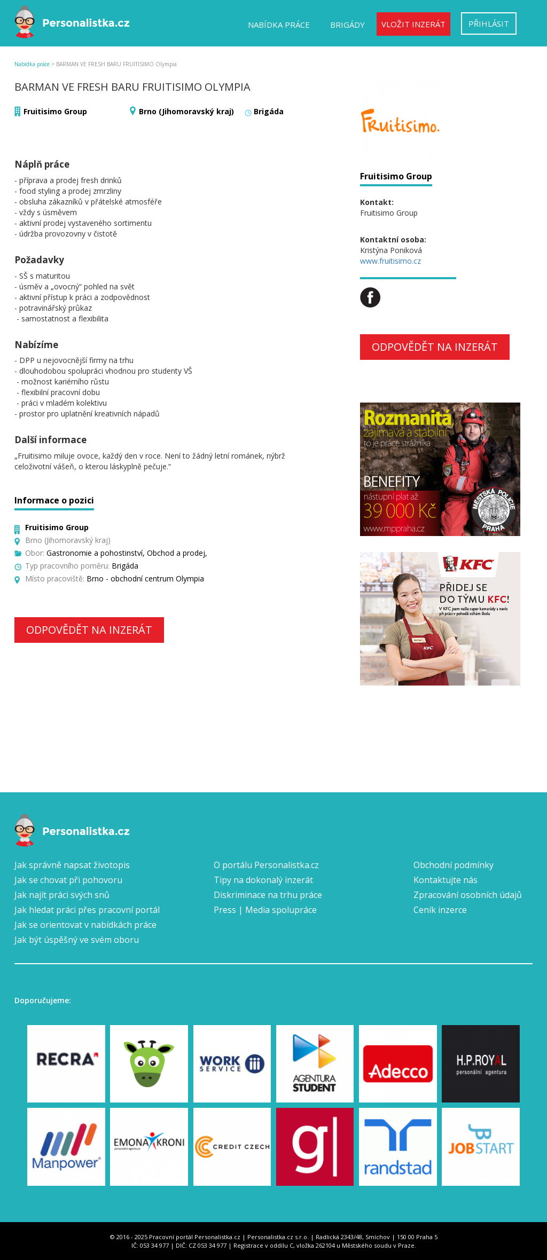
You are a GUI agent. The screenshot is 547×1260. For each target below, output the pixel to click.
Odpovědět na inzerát (89, 630)
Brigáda (269, 111)
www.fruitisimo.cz (390, 261)
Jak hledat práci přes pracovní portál (87, 910)
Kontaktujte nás (445, 880)
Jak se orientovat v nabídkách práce (85, 925)
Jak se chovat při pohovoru (68, 880)
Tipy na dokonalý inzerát (263, 880)
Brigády (347, 24)
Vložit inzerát (413, 24)
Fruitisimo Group (55, 111)
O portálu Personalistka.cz (266, 865)
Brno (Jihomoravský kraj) (186, 111)
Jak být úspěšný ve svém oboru (76, 940)
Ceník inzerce (440, 910)
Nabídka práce (279, 24)
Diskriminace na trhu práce (268, 895)
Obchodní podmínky (453, 865)
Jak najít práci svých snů (62, 895)
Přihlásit (488, 23)
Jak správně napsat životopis (72, 865)
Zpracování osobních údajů (467, 895)
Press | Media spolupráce (265, 910)
